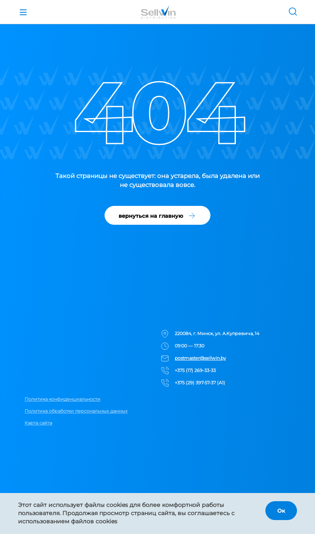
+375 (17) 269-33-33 (195, 370)
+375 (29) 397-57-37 (195, 383)
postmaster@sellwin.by (200, 358)
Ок (281, 510)
